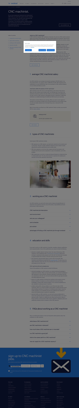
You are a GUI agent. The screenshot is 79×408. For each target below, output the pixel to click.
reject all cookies (42, 50)
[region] (39, 47)
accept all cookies (50, 50)
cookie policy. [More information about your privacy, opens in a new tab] (32, 47)
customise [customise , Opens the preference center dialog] (28, 50)
